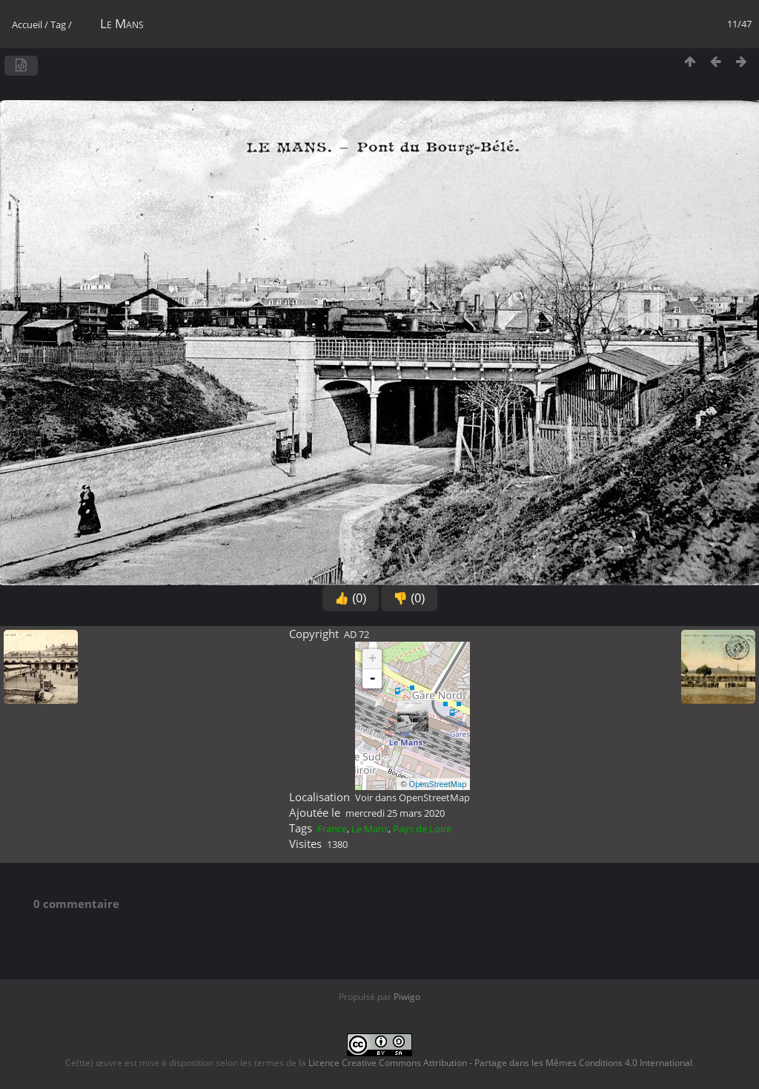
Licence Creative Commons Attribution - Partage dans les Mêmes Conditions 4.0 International (500, 1062)
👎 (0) (409, 598)
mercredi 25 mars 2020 (395, 813)
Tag (58, 24)
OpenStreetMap (438, 784)
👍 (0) (350, 598)
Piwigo (407, 996)
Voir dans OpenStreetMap (412, 797)
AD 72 (356, 634)
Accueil (27, 24)
